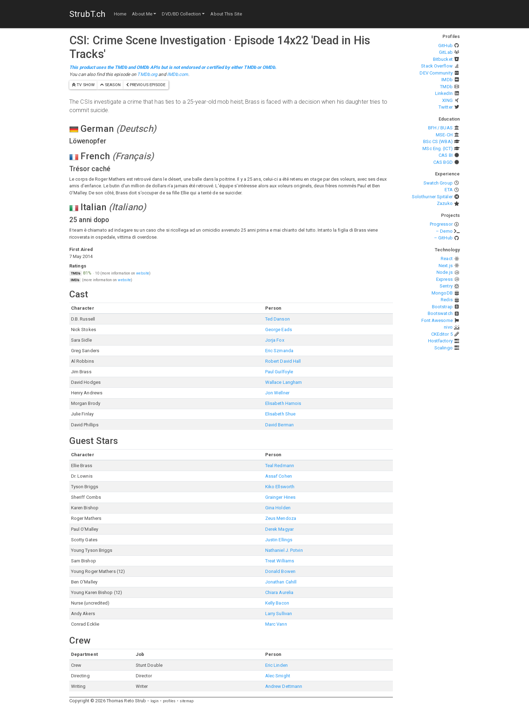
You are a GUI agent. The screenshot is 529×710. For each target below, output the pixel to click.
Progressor (441, 224)
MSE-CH (444, 134)
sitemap (186, 701)
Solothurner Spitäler (432, 196)
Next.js (446, 265)
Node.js (444, 272)
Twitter (446, 107)
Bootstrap (442, 306)
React (447, 258)
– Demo (444, 231)
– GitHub (443, 237)
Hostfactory (440, 340)
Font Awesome (437, 320)
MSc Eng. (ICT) (437, 148)
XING (447, 100)
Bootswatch (440, 313)
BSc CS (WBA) (438, 141)
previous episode (146, 84)
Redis (447, 299)
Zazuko (445, 203)
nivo (448, 327)
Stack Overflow (436, 66)
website (142, 273)
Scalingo (443, 347)
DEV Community (436, 73)
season (110, 84)
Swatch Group (438, 183)
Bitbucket (443, 59)
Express (444, 279)
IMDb (446, 79)
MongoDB (442, 293)
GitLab (446, 52)
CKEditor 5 (442, 334)
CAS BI (446, 155)
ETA (448, 189)
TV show (83, 84)
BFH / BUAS (440, 127)
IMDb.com (177, 74)
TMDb (446, 86)
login (155, 701)
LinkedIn (444, 93)
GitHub (445, 45)
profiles (169, 701)
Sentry (446, 286)
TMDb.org (147, 74)
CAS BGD (443, 162)
